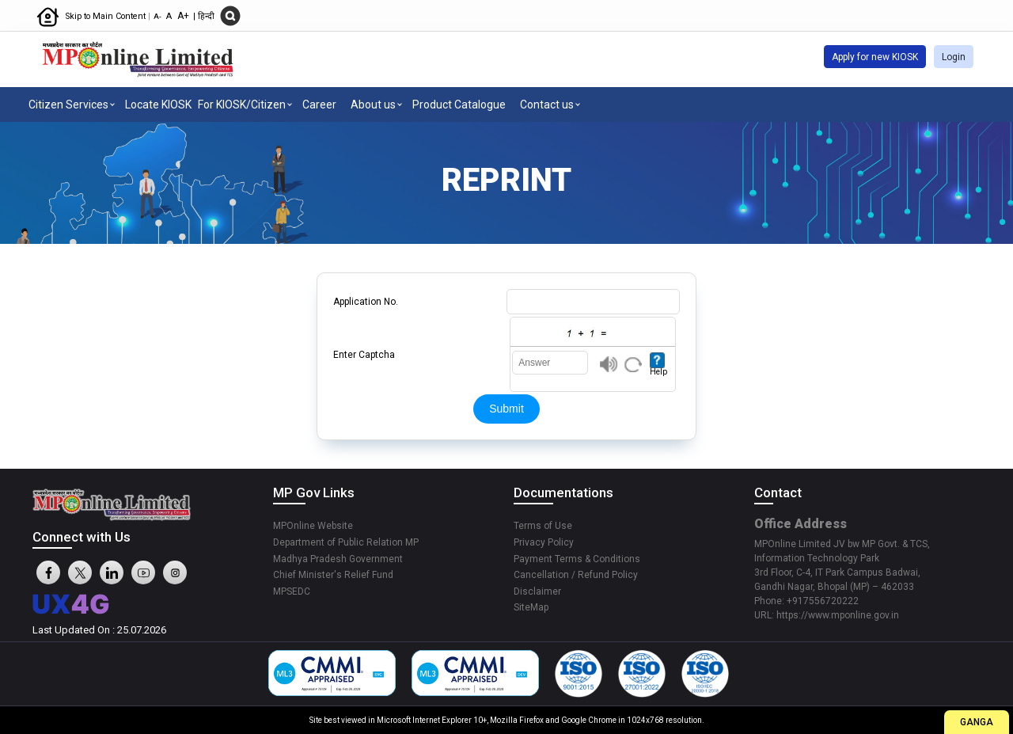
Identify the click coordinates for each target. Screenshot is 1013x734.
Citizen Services (68, 104)
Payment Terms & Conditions (577, 559)
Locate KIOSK (158, 104)
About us (373, 104)
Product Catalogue (459, 104)
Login (954, 57)
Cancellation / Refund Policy (576, 574)
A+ (184, 15)
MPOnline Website (313, 525)
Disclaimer (537, 591)
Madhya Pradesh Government (338, 559)
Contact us (547, 104)
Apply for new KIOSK (875, 57)
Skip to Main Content (107, 16)
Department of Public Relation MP (346, 542)
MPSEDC (291, 591)
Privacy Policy (544, 542)
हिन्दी (206, 16)
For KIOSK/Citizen (242, 104)
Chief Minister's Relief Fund (333, 574)
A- (157, 16)
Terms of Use (543, 525)
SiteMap (531, 607)
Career (319, 104)
